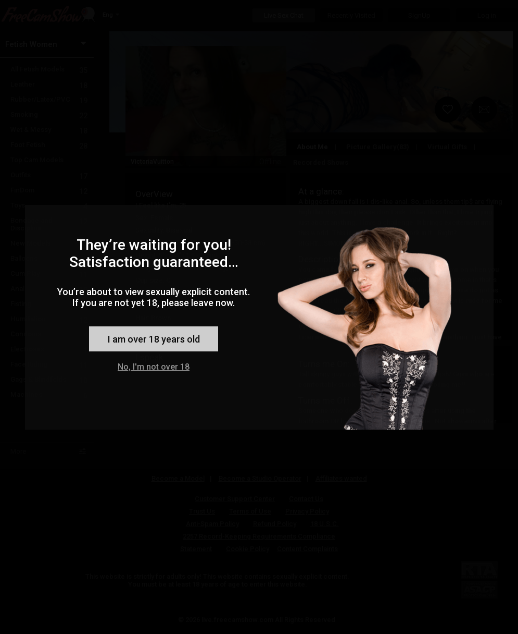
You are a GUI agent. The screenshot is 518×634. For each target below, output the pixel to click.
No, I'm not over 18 (153, 367)
